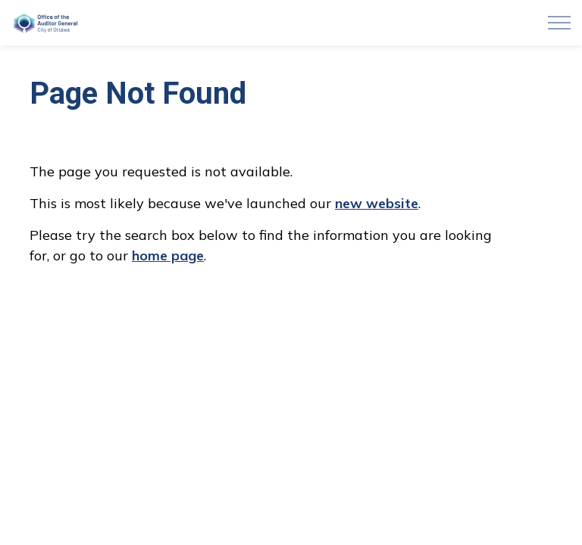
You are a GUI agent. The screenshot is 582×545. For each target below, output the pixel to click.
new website (376, 203)
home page (168, 255)
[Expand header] (559, 22)
